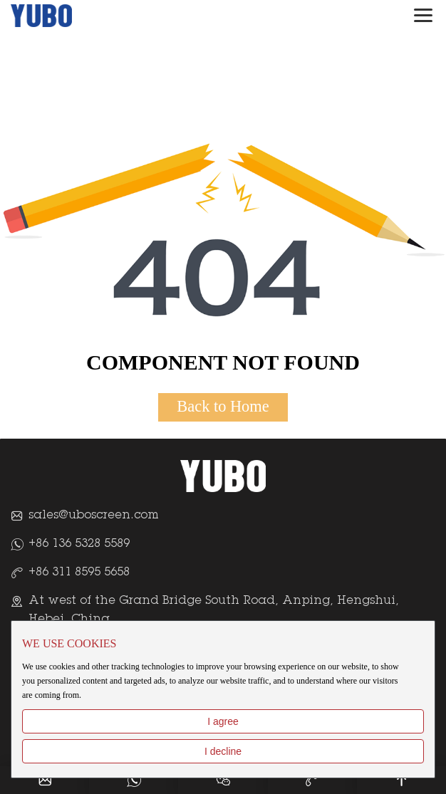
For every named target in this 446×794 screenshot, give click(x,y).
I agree (223, 721)
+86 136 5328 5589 (79, 544)
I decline (223, 751)
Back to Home (223, 406)
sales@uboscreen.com (93, 515)
